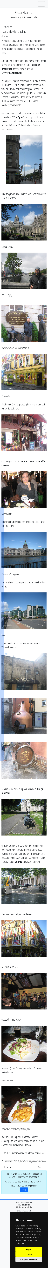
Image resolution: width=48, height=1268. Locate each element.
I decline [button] (29, 1254)
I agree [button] (28, 1249)
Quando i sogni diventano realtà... (24, 17)
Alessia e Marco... (24, 12)
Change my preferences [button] (28, 1259)
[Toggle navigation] (41, 4)
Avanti (42, 1167)
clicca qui (42, 1161)
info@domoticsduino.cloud (24, 1211)
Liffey (10, 295)
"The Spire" (18, 117)
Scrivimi (24, 1189)
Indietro (6, 1167)
